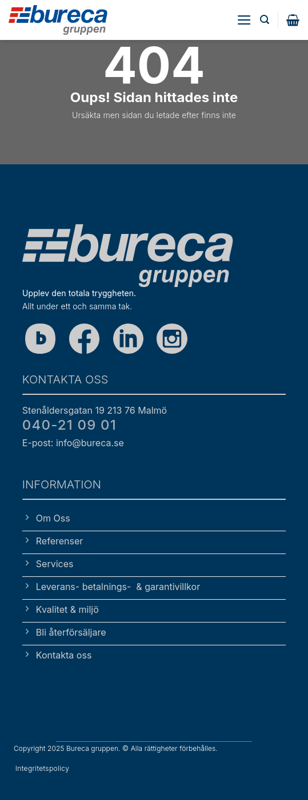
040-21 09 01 (69, 425)
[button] (244, 20)
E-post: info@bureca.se (73, 443)
